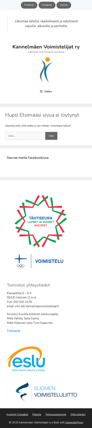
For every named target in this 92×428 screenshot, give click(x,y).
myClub (64, 5)
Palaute (36, 414)
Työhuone (13, 331)
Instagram (47, 5)
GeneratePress (74, 422)
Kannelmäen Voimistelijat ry (46, 46)
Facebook (29, 5)
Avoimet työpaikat (17, 414)
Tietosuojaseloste (55, 414)
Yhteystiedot (78, 414)
